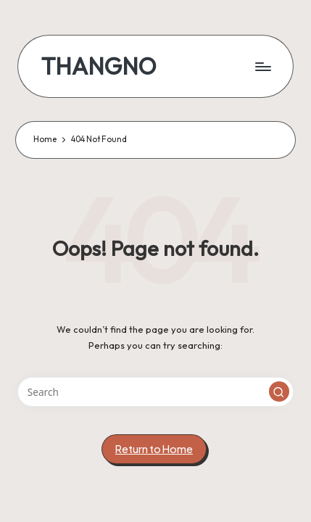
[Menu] (262, 66)
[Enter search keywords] (155, 392)
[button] (279, 391)
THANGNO (99, 66)
